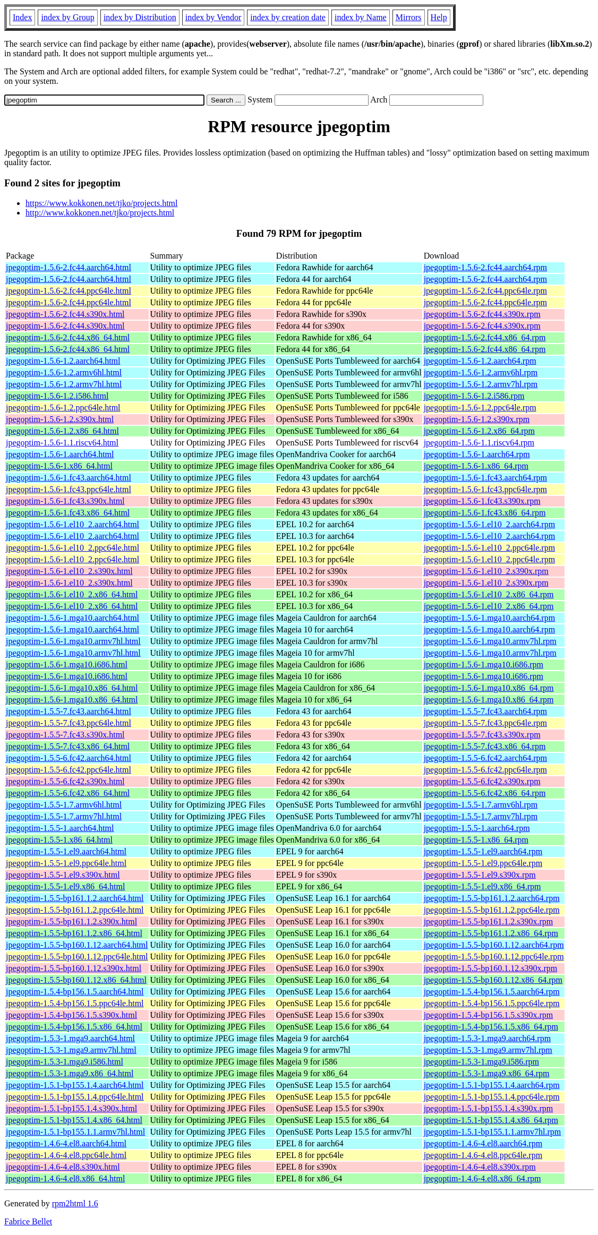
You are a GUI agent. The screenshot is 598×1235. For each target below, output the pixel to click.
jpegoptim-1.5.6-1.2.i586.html (57, 395)
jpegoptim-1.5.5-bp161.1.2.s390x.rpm (488, 921)
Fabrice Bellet (28, 1221)
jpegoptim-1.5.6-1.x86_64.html (59, 465)
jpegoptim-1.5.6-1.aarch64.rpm (477, 454)
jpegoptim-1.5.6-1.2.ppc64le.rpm (480, 407)
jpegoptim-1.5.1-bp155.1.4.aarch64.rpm (492, 1085)
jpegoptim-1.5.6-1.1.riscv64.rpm (479, 442)
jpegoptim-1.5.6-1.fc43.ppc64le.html (68, 489)
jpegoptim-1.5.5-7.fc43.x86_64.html (68, 746)
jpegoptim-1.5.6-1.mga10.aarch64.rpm (490, 617)
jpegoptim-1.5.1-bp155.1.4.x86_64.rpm (491, 1120)
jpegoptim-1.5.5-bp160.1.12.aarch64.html (77, 944)
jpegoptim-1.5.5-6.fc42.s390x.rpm (482, 781)
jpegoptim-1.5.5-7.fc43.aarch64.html (68, 711)
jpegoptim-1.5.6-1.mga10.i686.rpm (483, 664)
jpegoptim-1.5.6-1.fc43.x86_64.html (68, 512)
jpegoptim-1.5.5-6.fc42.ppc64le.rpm (485, 769)
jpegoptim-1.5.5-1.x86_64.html (59, 839)
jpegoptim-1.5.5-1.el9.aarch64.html (66, 851)
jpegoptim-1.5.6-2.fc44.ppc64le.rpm (485, 290)
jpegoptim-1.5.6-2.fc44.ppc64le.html (68, 290)
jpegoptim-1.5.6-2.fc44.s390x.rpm (482, 314)
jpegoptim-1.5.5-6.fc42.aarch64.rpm (485, 757)
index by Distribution (140, 17)
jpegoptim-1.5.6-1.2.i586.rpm (474, 395)
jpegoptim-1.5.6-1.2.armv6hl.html (64, 372)
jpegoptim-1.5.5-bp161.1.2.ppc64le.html (75, 909)
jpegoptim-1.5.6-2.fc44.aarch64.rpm (485, 267)
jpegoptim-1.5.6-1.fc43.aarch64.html (68, 477)
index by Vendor (213, 17)
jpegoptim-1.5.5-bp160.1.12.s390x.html (73, 968)
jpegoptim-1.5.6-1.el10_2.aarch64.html (72, 524)
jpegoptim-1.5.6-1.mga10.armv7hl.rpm (490, 641)
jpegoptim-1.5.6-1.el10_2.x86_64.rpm (489, 594)
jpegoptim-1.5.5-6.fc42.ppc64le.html (68, 769)
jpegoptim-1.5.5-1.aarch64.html (60, 828)
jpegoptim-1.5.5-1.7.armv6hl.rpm (481, 804)
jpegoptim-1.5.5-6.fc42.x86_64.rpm (485, 792)
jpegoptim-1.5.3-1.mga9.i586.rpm (481, 1061)
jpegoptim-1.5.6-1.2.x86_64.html (62, 430)
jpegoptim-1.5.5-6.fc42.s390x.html (65, 781)
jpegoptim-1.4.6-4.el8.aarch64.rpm (483, 1143)
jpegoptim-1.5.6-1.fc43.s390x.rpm (482, 500)
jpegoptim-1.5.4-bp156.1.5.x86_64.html (74, 1026)
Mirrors (409, 17)
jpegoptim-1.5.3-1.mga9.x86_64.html (69, 1073)
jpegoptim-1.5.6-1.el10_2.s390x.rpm (486, 571)
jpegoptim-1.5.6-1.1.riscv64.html (62, 442)
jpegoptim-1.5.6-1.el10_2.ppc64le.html (72, 547)
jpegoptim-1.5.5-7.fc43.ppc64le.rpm (485, 722)
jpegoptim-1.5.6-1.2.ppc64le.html (63, 407)
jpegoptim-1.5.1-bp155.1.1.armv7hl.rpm (492, 1131)
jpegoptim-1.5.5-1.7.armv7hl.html (64, 816)
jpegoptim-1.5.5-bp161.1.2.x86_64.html (74, 933)
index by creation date (288, 17)
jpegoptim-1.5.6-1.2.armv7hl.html (64, 384)
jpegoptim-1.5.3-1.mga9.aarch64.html (70, 1038)
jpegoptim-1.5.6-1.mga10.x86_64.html (72, 687)
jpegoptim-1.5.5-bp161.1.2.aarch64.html (75, 898)
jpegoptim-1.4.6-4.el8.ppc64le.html (66, 1155)
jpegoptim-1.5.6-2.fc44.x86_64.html (68, 337)
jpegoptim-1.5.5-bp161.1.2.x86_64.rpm (491, 933)
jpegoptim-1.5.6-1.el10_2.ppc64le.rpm (490, 547)
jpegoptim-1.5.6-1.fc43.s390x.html (65, 500)
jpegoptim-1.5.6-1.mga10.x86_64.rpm (489, 687)
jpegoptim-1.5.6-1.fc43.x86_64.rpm (485, 512)
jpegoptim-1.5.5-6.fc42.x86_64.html (68, 792)
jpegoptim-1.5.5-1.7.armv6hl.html (64, 804)
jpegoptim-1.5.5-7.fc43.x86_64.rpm (485, 746)
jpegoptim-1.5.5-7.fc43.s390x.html (65, 734)
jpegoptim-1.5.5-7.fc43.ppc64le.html (68, 722)
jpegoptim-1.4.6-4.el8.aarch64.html (66, 1143)
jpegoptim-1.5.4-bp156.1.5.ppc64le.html (75, 1003)
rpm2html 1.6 (75, 1203)
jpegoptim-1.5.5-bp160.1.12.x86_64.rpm (493, 979)
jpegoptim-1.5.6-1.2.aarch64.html (63, 360)
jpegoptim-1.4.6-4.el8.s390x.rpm (480, 1166)
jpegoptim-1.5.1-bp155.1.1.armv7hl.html (75, 1131)
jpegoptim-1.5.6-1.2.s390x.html (60, 419)
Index (22, 17)
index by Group (67, 17)
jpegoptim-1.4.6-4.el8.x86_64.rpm (482, 1178)
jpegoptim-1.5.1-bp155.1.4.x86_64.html (74, 1120)
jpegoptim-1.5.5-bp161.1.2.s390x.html (71, 921)
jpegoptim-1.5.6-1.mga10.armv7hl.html (73, 641)
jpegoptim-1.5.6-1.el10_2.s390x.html (69, 571)
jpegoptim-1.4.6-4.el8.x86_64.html (65, 1178)
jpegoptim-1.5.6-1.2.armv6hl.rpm (481, 372)
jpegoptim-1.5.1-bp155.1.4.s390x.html (71, 1108)
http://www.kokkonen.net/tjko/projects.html (99, 212)
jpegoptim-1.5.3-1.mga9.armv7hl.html (71, 1049)
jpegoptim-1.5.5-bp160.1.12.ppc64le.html (77, 956)
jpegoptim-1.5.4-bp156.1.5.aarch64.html (75, 991)
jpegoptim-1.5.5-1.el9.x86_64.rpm (482, 886)
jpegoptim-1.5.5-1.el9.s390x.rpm (480, 874)
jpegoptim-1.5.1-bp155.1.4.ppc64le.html (75, 1096)
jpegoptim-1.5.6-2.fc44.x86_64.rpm (485, 337)
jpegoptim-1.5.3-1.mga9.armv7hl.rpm (488, 1049)
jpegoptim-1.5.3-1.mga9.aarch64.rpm (487, 1038)
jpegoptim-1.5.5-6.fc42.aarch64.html (68, 757)
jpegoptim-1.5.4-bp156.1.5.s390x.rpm (488, 1014)
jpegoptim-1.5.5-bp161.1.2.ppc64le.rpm (492, 909)
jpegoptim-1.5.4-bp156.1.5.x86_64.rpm (491, 1026)
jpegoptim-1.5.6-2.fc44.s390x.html (65, 314)
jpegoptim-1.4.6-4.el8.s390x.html (63, 1166)
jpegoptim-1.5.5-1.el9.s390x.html (63, 874)
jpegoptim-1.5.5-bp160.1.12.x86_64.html (76, 979)
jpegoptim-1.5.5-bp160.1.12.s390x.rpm (491, 968)
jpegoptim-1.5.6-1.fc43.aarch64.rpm (485, 477)
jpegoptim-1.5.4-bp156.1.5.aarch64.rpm (492, 991)
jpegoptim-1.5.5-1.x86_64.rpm (476, 839)
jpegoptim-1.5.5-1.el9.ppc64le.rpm (483, 863)
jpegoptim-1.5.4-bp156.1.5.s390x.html (71, 1014)
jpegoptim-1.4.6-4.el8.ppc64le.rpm (483, 1155)
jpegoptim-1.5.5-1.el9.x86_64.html (65, 886)
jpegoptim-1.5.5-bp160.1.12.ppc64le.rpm (494, 956)
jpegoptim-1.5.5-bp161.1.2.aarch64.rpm (492, 898)
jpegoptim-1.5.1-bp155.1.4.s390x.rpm (488, 1108)
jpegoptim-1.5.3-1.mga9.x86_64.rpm (487, 1073)
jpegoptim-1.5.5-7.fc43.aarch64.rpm (485, 711)
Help (439, 17)
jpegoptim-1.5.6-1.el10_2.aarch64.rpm (490, 524)
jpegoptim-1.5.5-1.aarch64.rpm (477, 828)
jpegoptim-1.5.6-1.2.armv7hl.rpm (481, 384)
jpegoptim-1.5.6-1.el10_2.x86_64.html (72, 594)
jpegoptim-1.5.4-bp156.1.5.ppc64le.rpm (492, 1003)
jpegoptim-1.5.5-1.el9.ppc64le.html (66, 863)
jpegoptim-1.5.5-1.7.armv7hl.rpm (481, 816)
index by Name (361, 17)
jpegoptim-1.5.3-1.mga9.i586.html (64, 1061)
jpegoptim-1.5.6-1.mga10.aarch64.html (72, 617)
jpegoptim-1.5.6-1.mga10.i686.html (66, 664)
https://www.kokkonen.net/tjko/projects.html (101, 203)
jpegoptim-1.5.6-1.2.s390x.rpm (477, 419)
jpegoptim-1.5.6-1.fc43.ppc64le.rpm (485, 489)
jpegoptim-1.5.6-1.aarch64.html (60, 454)
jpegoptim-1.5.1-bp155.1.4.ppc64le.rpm (492, 1096)
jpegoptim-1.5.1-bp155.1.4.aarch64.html (75, 1085)
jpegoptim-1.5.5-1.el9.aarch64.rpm (483, 851)
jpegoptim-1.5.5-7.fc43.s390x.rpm (482, 734)
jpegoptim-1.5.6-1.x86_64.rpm (476, 465)
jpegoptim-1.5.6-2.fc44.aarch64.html (68, 267)
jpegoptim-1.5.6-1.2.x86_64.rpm (479, 430)
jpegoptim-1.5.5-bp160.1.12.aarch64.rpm (494, 944)
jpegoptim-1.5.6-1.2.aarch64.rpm (480, 360)
